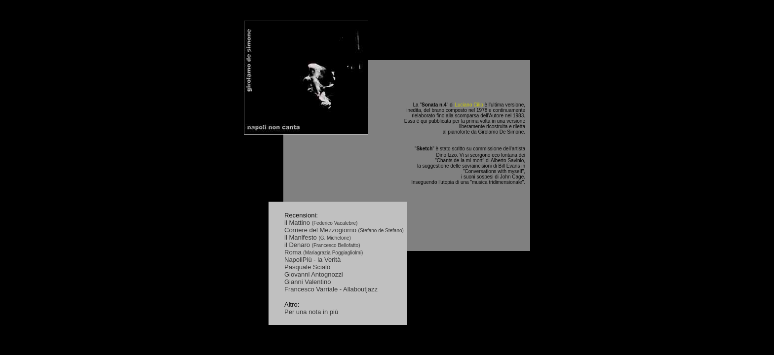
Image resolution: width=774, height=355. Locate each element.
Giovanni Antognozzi (313, 274)
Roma (293, 252)
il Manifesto (301, 237)
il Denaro (298, 244)
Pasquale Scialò (307, 267)
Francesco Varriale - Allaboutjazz (331, 289)
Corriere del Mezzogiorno (321, 230)
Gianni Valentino (307, 281)
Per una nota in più (311, 312)
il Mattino (298, 222)
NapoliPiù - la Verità (312, 259)
